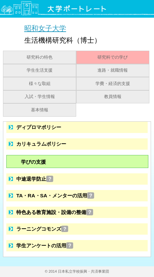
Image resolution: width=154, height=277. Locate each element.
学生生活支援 (40, 70)
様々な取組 (40, 83)
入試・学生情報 (40, 96)
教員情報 (112, 96)
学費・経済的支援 (112, 83)
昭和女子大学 (45, 28)
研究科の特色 (40, 57)
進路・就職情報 (112, 70)
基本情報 (39, 110)
